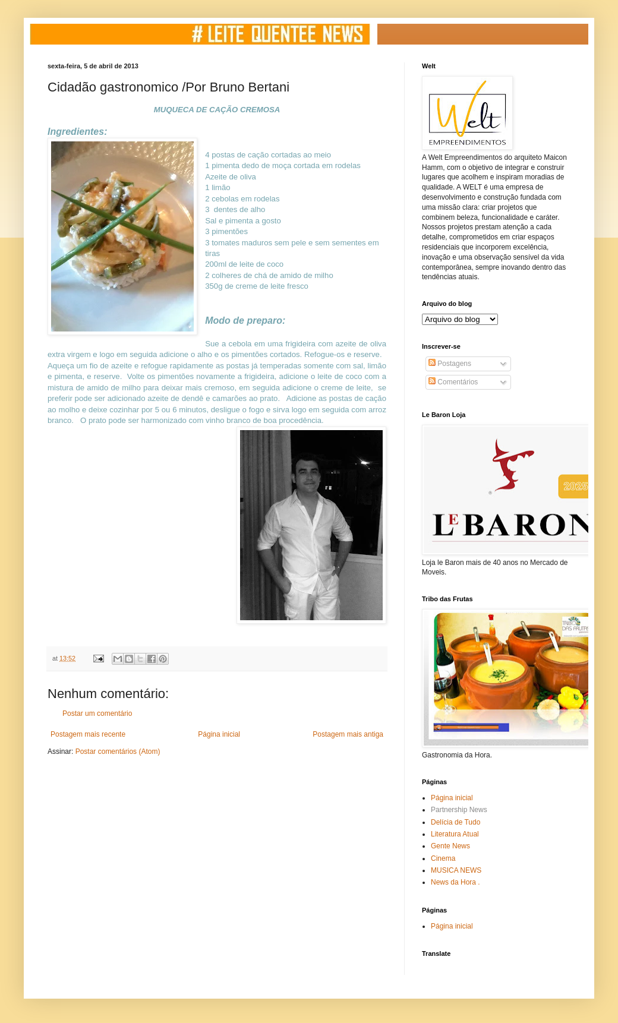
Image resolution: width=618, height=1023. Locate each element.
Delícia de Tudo (455, 822)
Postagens (449, 363)
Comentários (453, 382)
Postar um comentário (97, 713)
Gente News (450, 846)
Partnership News (459, 810)
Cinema (443, 858)
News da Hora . (455, 882)
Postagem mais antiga (348, 734)
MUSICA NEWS (456, 870)
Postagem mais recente (88, 734)
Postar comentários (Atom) (117, 751)
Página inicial (219, 734)
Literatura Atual (455, 834)
